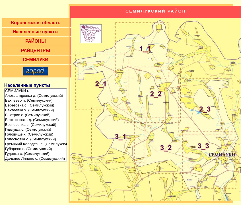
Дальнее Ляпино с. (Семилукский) (36, 158)
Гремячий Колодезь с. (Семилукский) (36, 144)
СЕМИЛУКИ (35, 59)
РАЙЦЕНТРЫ (35, 50)
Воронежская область (36, 22)
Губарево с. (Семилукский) (36, 149)
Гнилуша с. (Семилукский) (36, 129)
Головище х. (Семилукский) (36, 134)
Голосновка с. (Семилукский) (36, 139)
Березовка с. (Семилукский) (36, 105)
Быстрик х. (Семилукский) (36, 115)
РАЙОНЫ (35, 41)
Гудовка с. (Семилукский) (36, 153)
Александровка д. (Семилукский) (36, 95)
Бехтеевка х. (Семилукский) (36, 110)
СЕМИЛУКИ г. (36, 91)
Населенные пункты (35, 31)
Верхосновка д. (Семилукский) (36, 120)
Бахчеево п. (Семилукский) (36, 100)
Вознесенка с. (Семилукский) (36, 124)
